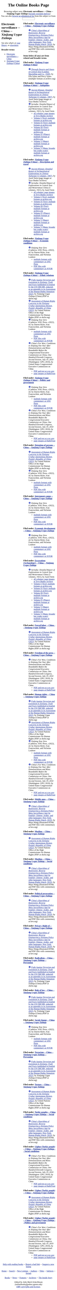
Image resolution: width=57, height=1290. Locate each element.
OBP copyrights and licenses (28, 1287)
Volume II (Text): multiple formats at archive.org (44, 124)
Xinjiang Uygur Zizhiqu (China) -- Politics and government (36, 380)
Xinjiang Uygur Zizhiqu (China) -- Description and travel (38, 161)
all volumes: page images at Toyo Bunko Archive (44, 114)
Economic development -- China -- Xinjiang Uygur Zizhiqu (39, 529)
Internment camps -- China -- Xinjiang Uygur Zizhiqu (38, 497)
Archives (32, 1278)
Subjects (50, 1271)
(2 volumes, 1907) (40, 93)
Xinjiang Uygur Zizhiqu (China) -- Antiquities (36, 84)
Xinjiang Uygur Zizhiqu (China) (13, 62)
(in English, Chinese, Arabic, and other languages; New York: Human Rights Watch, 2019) (41, 37)
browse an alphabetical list (23, 16)
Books (7, 1278)
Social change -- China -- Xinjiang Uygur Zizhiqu (39, 1021)
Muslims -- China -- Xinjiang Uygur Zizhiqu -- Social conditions (37, 861)
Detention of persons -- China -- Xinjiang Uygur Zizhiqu (39, 446)
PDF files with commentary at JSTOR (43, 267)
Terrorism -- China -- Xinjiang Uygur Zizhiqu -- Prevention (38, 1054)
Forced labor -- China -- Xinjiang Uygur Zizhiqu (39, 626)
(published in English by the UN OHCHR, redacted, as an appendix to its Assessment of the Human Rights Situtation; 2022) (42, 287)
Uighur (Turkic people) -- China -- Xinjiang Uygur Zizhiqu (39, 1191)
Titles (41, 1271)
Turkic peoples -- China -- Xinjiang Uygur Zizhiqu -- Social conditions (39, 1114)
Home (4, 1271)
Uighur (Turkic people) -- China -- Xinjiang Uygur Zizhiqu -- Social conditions (39, 1149)
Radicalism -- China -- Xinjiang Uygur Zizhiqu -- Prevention (38, 960)
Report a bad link (33, 1264)
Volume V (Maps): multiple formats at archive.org (41, 143)
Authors (33, 1271)
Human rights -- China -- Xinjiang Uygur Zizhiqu (39, 695)
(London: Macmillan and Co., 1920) (41, 71)
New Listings (22, 1271)
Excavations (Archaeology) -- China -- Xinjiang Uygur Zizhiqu (38, 563)
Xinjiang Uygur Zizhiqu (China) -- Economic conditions (36, 240)
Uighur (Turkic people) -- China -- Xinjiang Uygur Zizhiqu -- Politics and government (39, 1220)
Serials (28, 1273)
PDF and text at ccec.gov (44, 371)
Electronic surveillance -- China (12, 56)
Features (22, 1278)
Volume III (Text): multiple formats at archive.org (41, 129)
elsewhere (14, 45)
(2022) (42, 305)
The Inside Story (45, 1278)
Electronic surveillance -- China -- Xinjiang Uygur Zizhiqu (39, 24)
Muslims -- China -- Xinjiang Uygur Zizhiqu (37, 832)
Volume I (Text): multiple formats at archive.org (44, 119)
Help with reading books (13, 1264)
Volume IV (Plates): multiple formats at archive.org (42, 136)
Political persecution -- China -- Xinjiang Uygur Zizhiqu (39, 894)
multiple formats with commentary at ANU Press (43, 261)
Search (12, 1271)
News (14, 1278)
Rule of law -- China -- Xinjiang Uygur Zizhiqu (38, 991)
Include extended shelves (39, 14)
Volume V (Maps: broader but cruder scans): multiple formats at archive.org (44, 151)
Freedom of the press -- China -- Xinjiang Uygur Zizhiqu (39, 654)
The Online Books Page (28, 5)
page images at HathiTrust (44, 373)
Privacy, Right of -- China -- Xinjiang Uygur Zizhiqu (37, 927)
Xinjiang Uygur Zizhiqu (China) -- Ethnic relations (38, 274)
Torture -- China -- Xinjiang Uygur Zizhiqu (37, 1085)
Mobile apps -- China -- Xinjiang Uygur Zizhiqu (39, 800)
